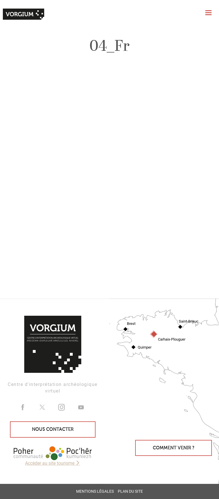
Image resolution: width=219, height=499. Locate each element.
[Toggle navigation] (209, 13)
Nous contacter (53, 429)
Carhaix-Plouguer (171, 339)
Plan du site (130, 491)
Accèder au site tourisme (52, 463)
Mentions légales (95, 491)
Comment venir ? (173, 447)
